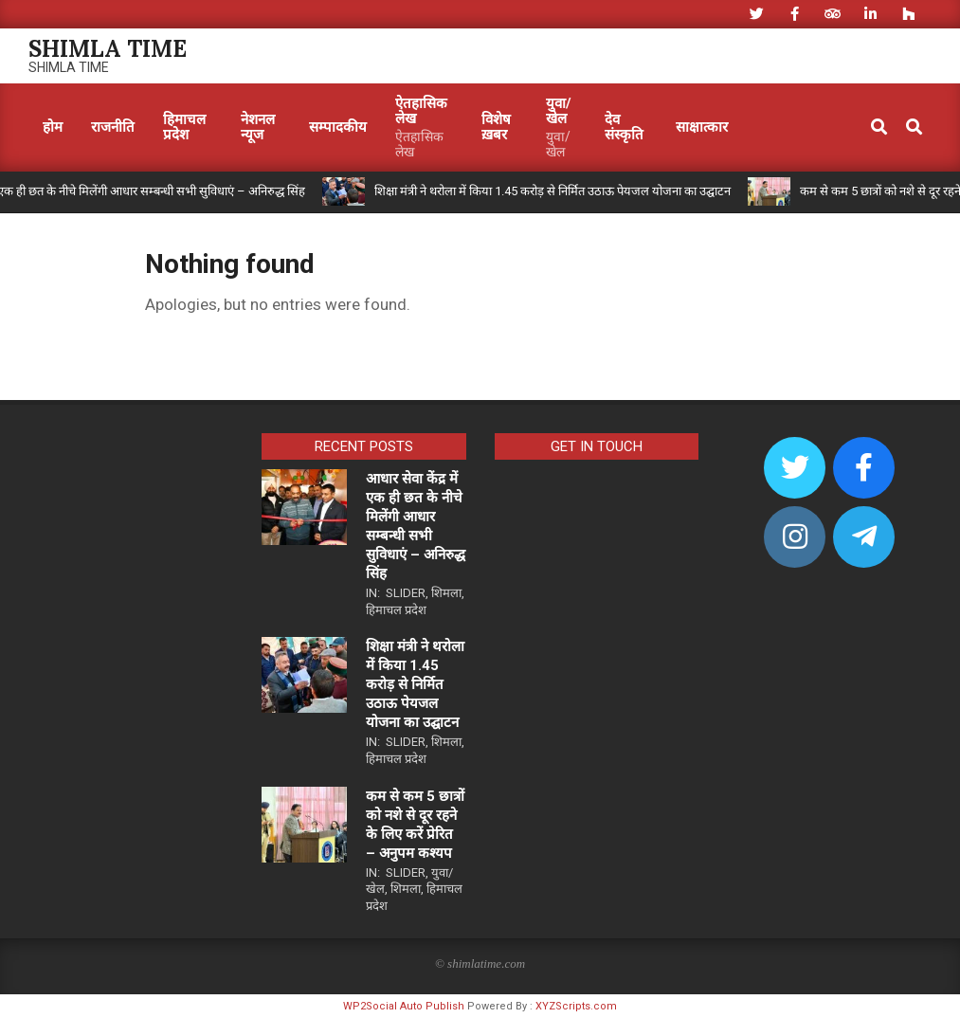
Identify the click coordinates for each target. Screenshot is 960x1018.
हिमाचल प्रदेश (396, 610)
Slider (406, 593)
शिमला (446, 593)
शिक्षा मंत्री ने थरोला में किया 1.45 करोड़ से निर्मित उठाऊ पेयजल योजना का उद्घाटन (552, 191)
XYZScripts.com (576, 1006)
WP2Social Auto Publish (403, 1006)
